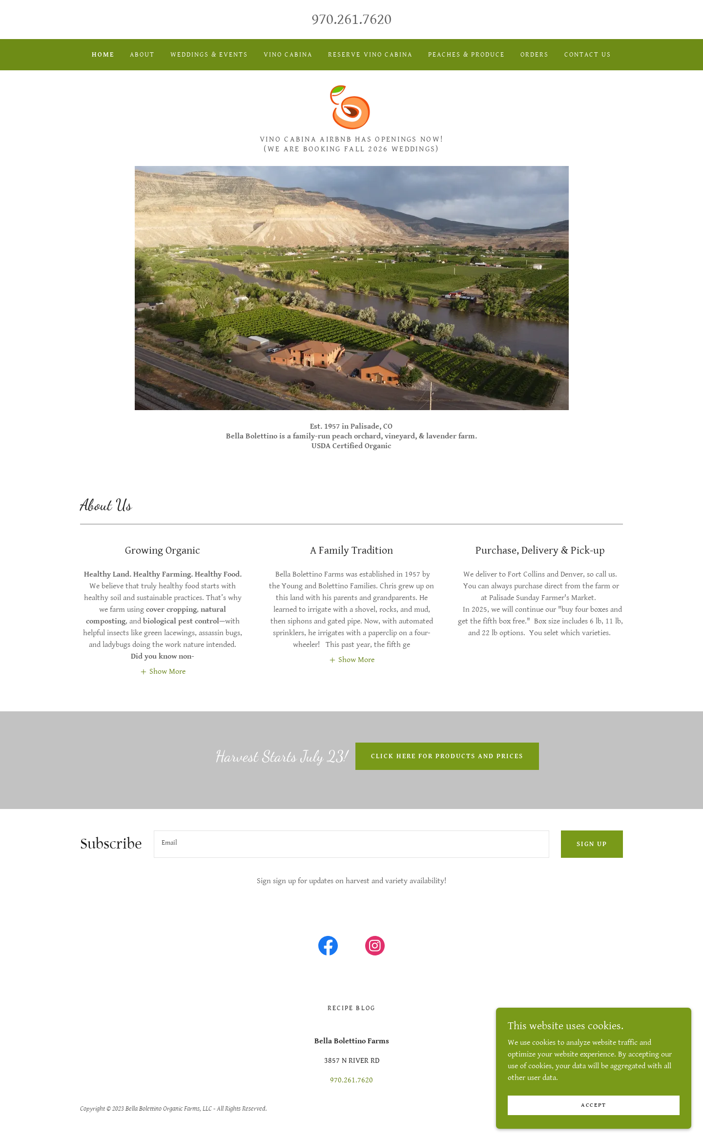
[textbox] (351, 844)
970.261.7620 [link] (351, 19)
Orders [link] (534, 55)
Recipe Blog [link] (351, 1008)
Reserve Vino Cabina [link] (370, 55)
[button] (163, 671)
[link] (351, 106)
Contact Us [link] (587, 55)
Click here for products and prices (447, 756)
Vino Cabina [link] (288, 55)
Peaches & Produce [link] (466, 55)
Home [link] (103, 55)
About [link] (142, 55)
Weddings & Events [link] (209, 55)
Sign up (592, 844)
